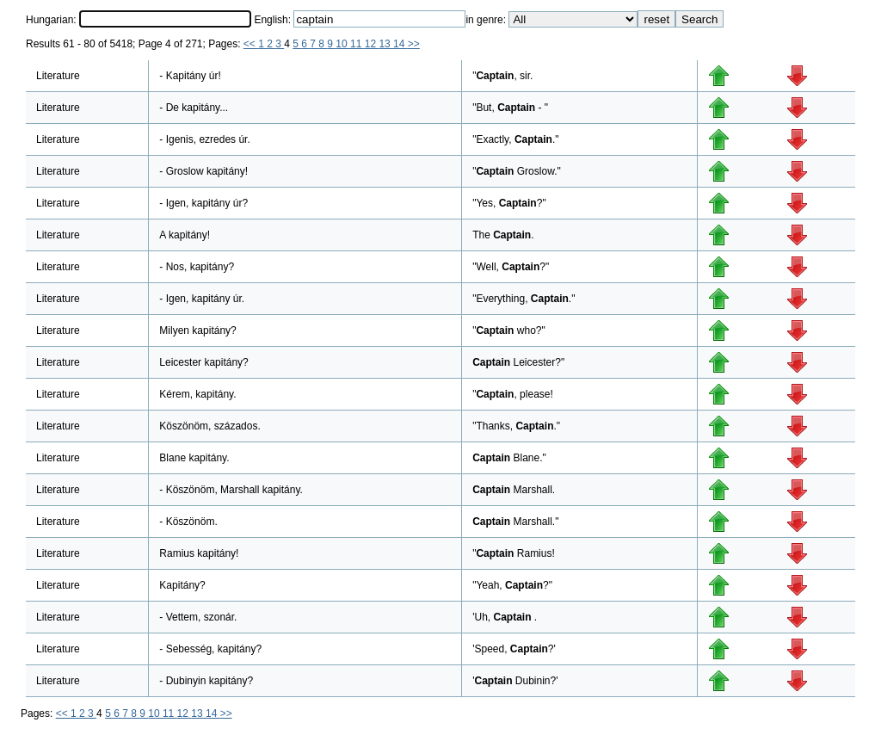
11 (357, 44)
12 (372, 44)
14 (400, 44)
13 (386, 44)
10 (343, 44)
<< (250, 44)
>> (414, 44)
